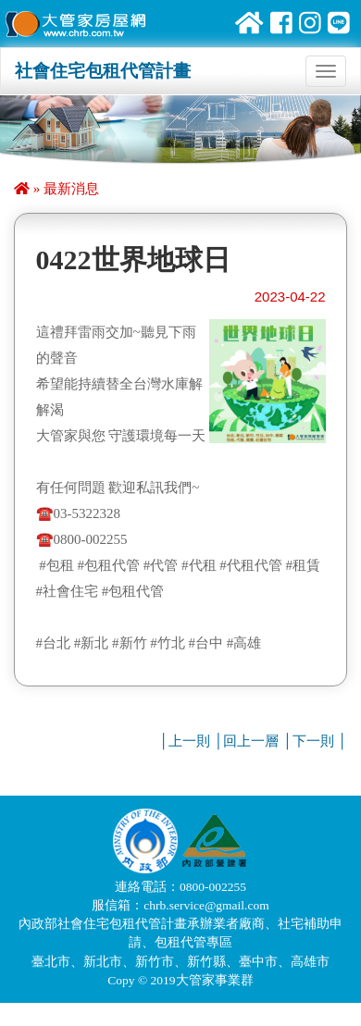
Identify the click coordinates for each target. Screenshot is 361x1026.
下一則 (313, 741)
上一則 (189, 741)
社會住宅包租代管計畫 (103, 70)
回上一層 (251, 741)
